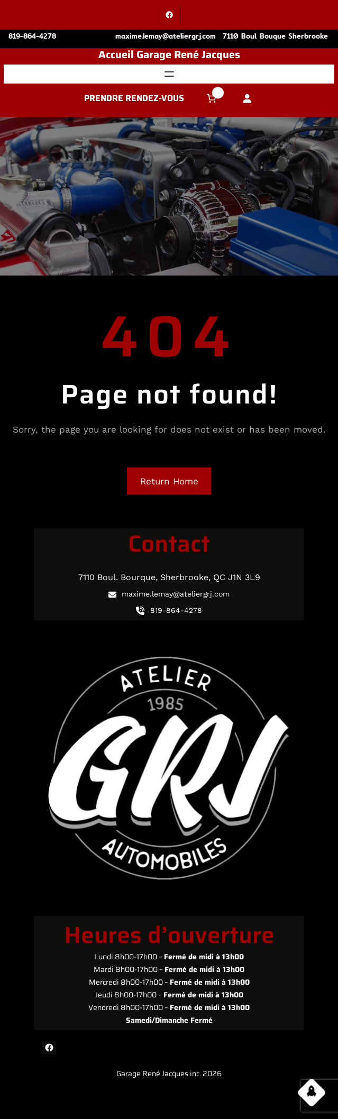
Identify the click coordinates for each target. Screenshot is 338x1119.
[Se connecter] (246, 98)
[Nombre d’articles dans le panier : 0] (211, 98)
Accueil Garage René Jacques (169, 54)
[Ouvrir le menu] (169, 74)
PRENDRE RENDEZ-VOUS (134, 98)
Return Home (169, 481)
